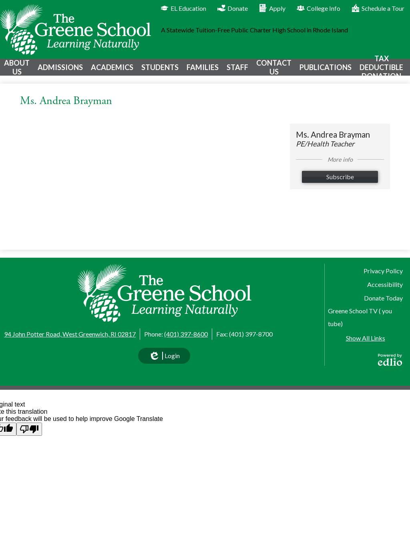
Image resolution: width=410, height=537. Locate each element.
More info (340, 165)
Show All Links (365, 338)
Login (164, 358)
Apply (272, 8)
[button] (16, 70)
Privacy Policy (383, 271)
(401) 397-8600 (186, 334)
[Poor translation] (29, 429)
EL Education (183, 8)
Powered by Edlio (390, 360)
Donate (232, 8)
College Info (318, 8)
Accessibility (385, 284)
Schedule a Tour (378, 8)
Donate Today (383, 298)
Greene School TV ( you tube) (360, 317)
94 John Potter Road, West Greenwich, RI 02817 (70, 334)
